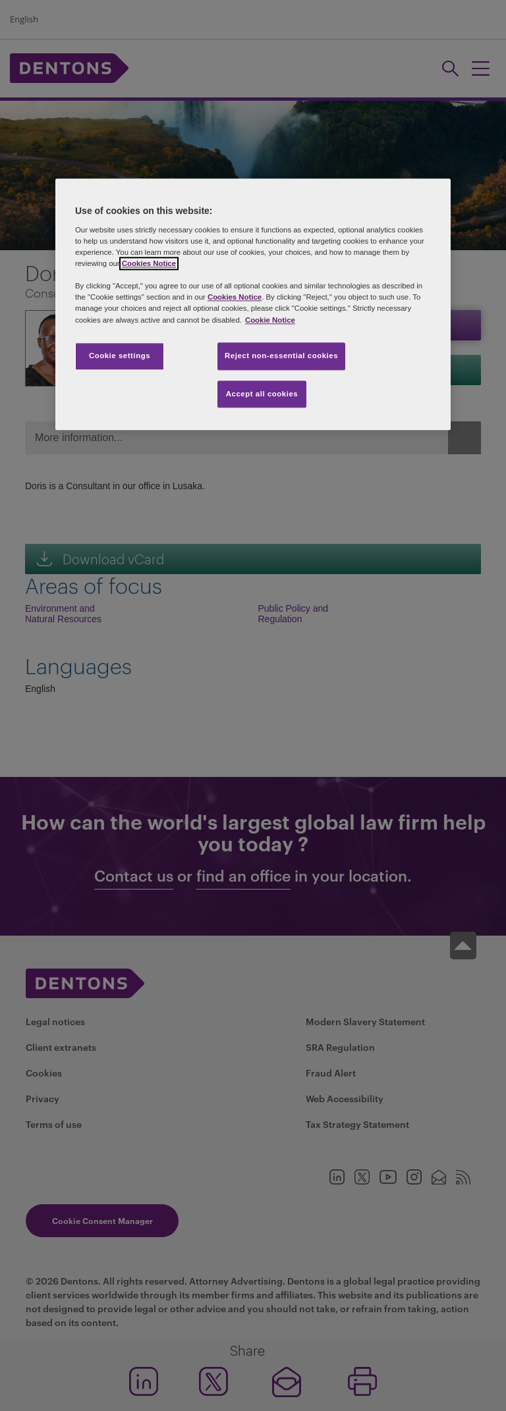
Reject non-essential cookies (281, 355)
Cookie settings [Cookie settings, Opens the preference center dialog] (119, 355)
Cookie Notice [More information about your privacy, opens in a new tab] (270, 320)
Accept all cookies (262, 394)
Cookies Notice (149, 264)
